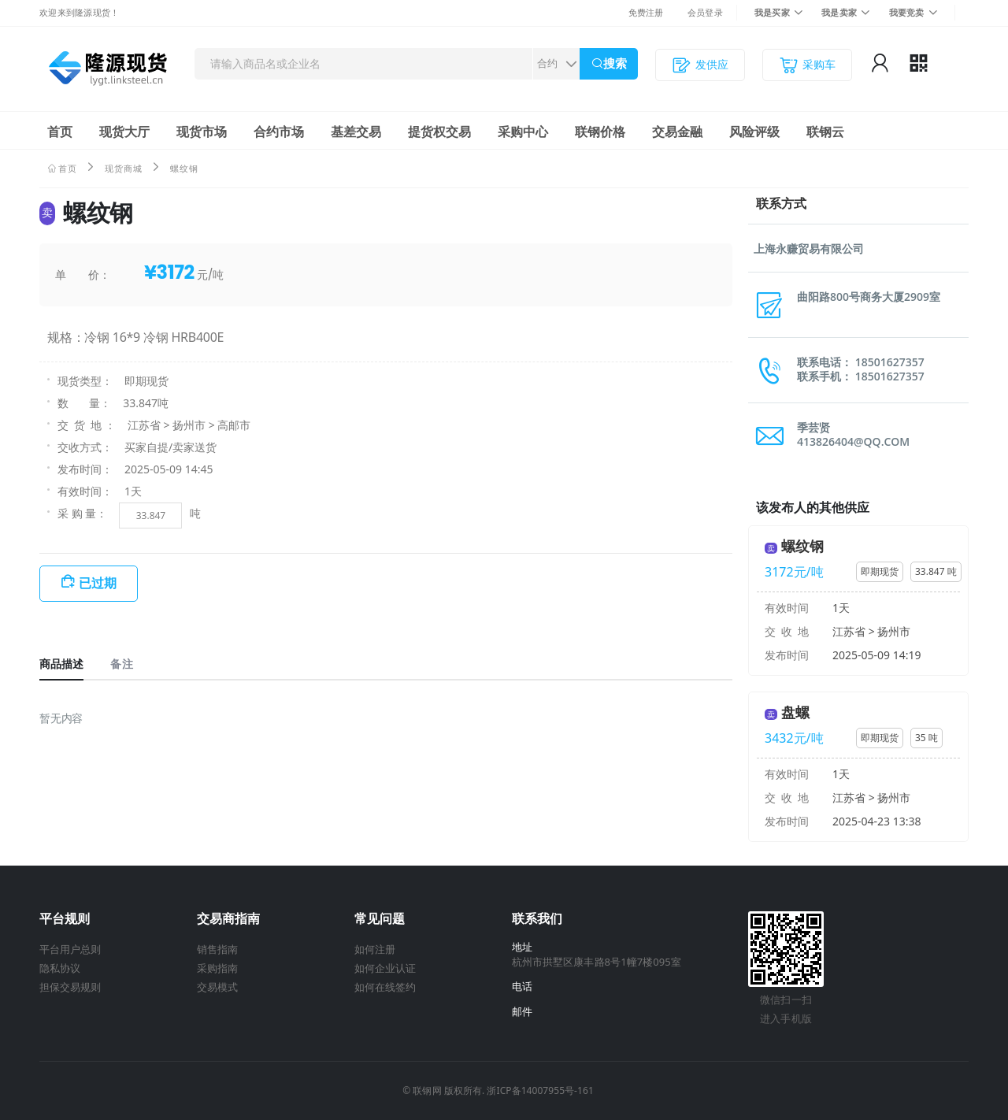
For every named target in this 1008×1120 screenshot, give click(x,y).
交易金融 (677, 131)
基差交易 (356, 131)
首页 (59, 131)
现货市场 (201, 131)
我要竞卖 (907, 12)
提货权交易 (439, 131)
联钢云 (825, 131)
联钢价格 (600, 131)
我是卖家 (839, 12)
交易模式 (217, 987)
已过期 (98, 583)
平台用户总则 (70, 949)
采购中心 (523, 131)
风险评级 (754, 131)
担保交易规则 (70, 987)
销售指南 (217, 949)
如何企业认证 (385, 968)
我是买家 (772, 12)
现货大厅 (124, 131)
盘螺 (795, 712)
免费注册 (646, 12)
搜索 (615, 63)
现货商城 (124, 168)
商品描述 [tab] (61, 663)
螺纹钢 (802, 545)
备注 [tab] (121, 663)
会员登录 (705, 12)
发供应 (700, 65)
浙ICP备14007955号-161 (540, 1090)
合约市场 (279, 131)
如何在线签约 (385, 987)
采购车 (807, 65)
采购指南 (217, 968)
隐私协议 (59, 968)
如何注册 (374, 949)
